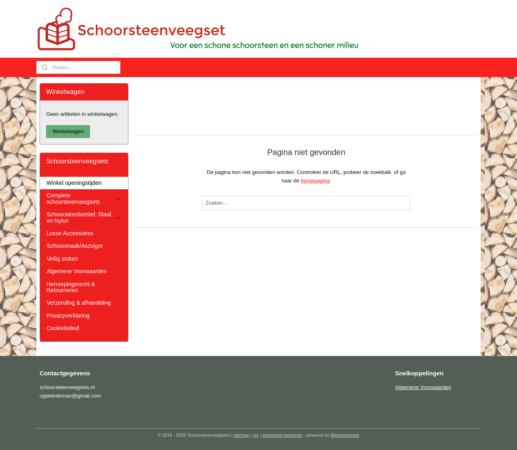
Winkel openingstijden (73, 183)
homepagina (315, 181)
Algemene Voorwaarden (76, 271)
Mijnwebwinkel (344, 435)
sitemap (241, 435)
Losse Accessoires (69, 233)
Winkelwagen (68, 131)
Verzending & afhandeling (78, 302)
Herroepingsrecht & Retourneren (70, 287)
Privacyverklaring (67, 315)
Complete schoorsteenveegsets (83, 198)
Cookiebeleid (62, 328)
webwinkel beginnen (283, 435)
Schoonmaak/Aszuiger (74, 246)
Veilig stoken (62, 258)
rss (256, 435)
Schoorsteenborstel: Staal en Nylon (83, 217)
